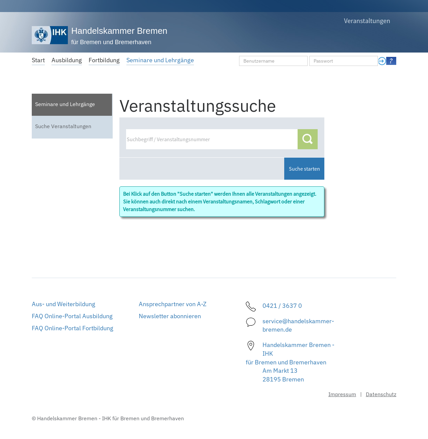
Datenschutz (381, 394)
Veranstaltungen (367, 20)
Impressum (342, 394)
